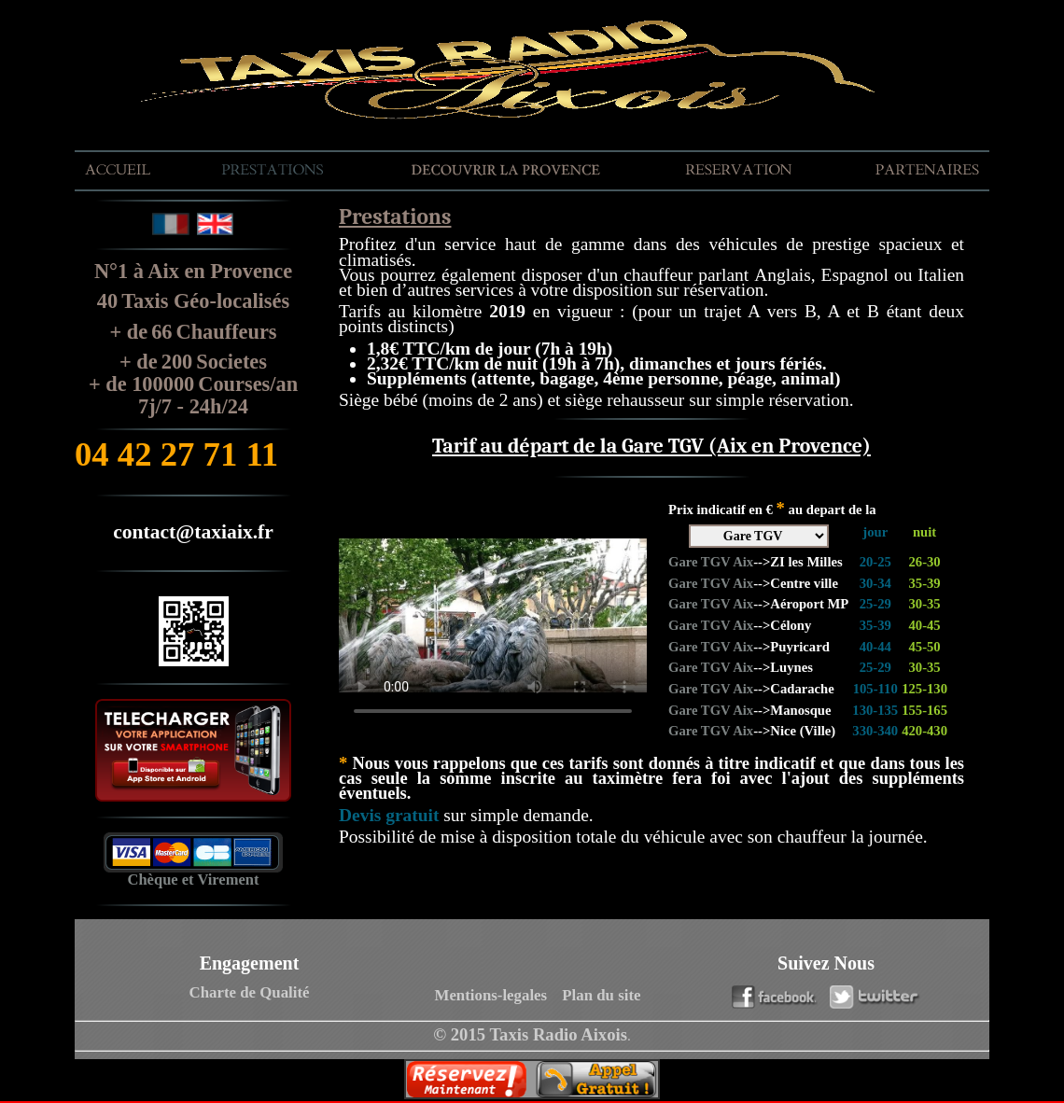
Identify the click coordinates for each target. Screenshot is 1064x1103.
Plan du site (601, 995)
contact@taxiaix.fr (193, 532)
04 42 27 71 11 (176, 454)
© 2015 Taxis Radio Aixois (530, 1034)
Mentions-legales (491, 995)
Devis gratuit (389, 815)
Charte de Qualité (249, 992)
